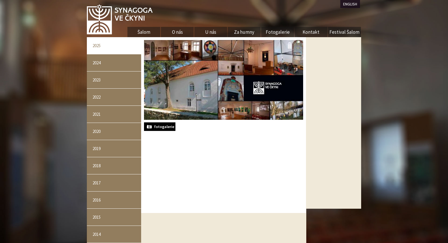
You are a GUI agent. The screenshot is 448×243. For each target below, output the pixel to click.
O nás (177, 32)
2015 (97, 217)
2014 (97, 234)
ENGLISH (350, 4)
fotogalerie (164, 126)
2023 (97, 80)
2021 (97, 114)
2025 (97, 45)
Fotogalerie (278, 32)
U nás (210, 32)
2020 (97, 131)
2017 (97, 183)
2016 (97, 200)
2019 (97, 148)
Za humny (244, 32)
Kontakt (311, 32)
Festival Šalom (344, 32)
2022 (97, 97)
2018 (97, 165)
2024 (97, 62)
